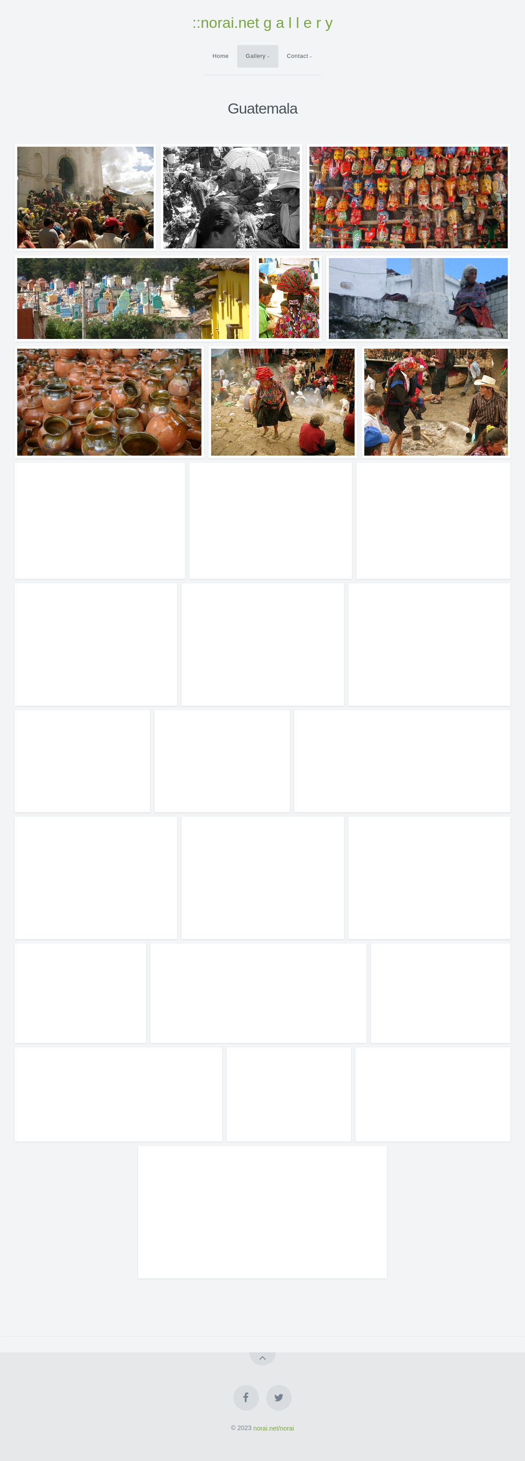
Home (220, 56)
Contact (298, 56)
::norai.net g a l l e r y (262, 22)
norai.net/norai (273, 1427)
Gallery (256, 56)
